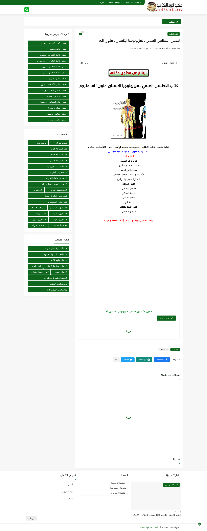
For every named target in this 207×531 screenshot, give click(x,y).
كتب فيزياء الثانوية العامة (56, 196)
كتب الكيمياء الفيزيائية (57, 166)
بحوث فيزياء (61, 143)
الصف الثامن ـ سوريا (57, 78)
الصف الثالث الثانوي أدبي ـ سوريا (52, 61)
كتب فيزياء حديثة (59, 213)
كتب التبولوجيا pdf (59, 260)
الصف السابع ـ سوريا (57, 108)
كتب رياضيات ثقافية (39, 272)
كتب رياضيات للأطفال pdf (55, 278)
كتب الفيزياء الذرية (58, 148)
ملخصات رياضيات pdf (57, 289)
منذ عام (176, 512)
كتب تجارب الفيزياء (58, 172)
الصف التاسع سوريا (58, 49)
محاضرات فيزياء (59, 225)
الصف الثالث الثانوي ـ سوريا (54, 66)
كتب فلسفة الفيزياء (58, 190)
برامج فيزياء (41, 143)
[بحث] (26, 9)
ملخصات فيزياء (39, 225)
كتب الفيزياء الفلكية (58, 154)
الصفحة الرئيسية (118, 483)
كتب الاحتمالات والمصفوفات (54, 254)
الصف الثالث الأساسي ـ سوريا (53, 55)
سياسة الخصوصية (133, 2)
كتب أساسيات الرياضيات (56, 248)
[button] (162, 359)
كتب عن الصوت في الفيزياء (54, 184)
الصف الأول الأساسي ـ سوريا (54, 43)
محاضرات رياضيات (58, 284)
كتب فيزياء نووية (38, 219)
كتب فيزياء (37, 190)
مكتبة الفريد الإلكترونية (149, 527)
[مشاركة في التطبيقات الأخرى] (116, 359)
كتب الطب (173, 34)
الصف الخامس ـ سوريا (57, 96)
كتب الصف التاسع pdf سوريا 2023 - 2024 (157, 514)
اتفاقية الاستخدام (116, 2)
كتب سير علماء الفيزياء (56, 178)
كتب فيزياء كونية (59, 219)
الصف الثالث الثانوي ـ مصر (55, 72)
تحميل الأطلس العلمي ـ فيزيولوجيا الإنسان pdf (129, 311)
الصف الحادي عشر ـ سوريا (55, 90)
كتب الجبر (36, 266)
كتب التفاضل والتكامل (57, 266)
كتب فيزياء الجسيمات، (57, 202)
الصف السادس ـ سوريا (56, 114)
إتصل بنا (102, 2)
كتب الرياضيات (60, 272)
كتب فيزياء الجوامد (58, 207)
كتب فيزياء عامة (38, 213)
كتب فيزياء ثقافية (38, 207)
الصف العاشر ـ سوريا (57, 119)
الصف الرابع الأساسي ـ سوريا (53, 102)
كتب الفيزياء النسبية (58, 160)
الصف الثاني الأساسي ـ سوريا (53, 84)
